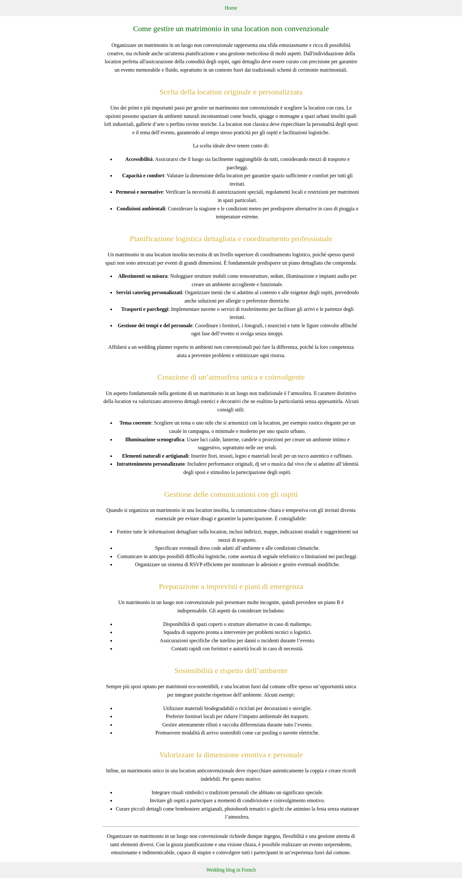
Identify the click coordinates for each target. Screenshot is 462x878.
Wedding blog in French (231, 870)
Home (231, 8)
